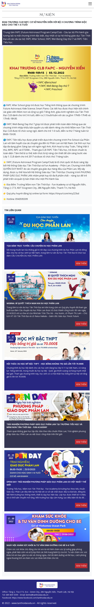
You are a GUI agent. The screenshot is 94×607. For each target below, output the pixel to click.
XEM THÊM (81, 263)
